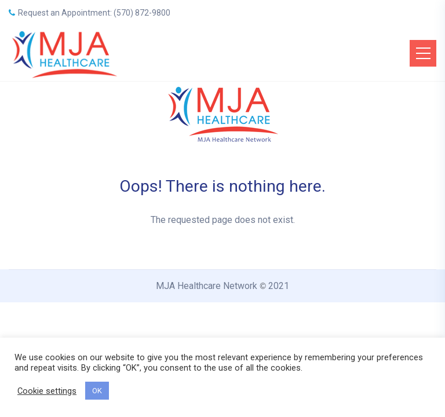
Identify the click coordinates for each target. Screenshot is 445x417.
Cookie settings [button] (46, 391)
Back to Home (222, 262)
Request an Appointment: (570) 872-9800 (89, 12)
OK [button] (97, 390)
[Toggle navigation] (423, 53)
